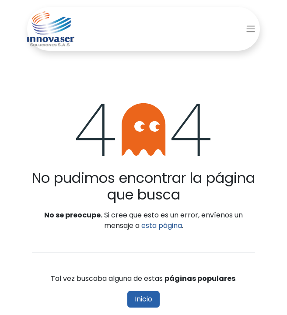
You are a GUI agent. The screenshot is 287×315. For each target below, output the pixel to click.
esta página (161, 225)
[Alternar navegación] (251, 29)
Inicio (143, 299)
